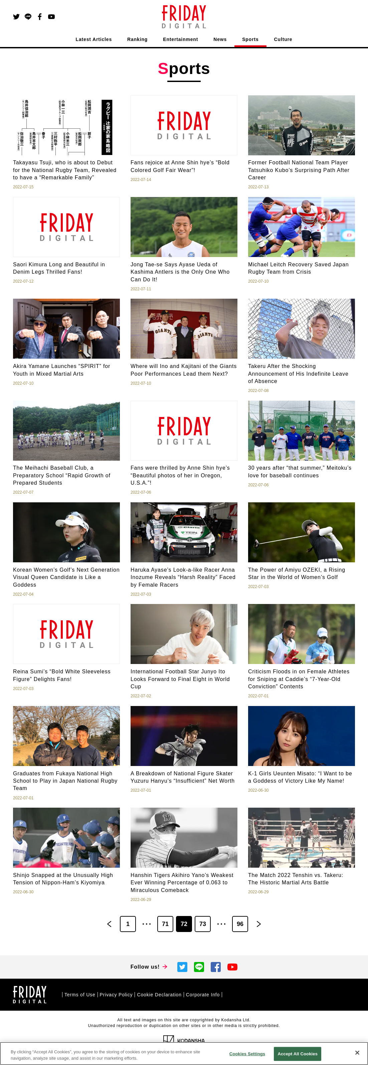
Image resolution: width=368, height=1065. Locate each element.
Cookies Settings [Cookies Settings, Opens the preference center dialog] (247, 1053)
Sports (250, 39)
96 (240, 924)
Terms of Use (80, 994)
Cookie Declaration (159, 994)
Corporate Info (203, 994)
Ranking (137, 39)
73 (202, 924)
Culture (283, 39)
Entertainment (180, 39)
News (220, 39)
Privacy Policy (116, 994)
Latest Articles (94, 39)
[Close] (357, 1052)
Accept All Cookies (298, 1053)
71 (165, 924)
